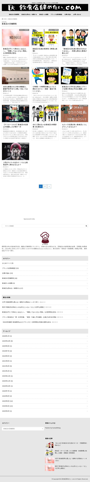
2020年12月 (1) (7, 376)
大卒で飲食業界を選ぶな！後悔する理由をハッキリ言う (24, 302)
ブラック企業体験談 (56, 14)
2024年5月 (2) (7, 356)
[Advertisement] (50, 206)
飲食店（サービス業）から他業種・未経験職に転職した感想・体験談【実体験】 (66, 453)
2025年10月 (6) (7, 341)
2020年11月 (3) (7, 381)
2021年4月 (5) (7, 366)
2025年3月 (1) (7, 346)
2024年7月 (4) (7, 351)
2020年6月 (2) (7, 396)
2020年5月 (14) (7, 401)
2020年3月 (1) (7, 411)
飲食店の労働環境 (14, 14)
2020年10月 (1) (7, 386)
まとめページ (7, 263)
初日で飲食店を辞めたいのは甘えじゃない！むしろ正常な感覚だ (27, 307)
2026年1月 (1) (7, 336)
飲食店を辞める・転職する (29, 14)
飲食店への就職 (43, 14)
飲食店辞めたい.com (68, 479)
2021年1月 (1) (7, 371)
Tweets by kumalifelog (52, 428)
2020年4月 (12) (7, 406)
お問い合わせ (77, 14)
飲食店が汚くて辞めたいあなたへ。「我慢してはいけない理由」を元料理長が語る (32, 312)
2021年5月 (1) (7, 361)
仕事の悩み (68, 14)
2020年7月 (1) (7, 391)
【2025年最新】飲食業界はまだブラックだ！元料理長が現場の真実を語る (30, 322)
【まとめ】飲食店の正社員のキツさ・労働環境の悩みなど (66, 445)
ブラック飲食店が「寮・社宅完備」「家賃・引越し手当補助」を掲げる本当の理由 (32, 317)
